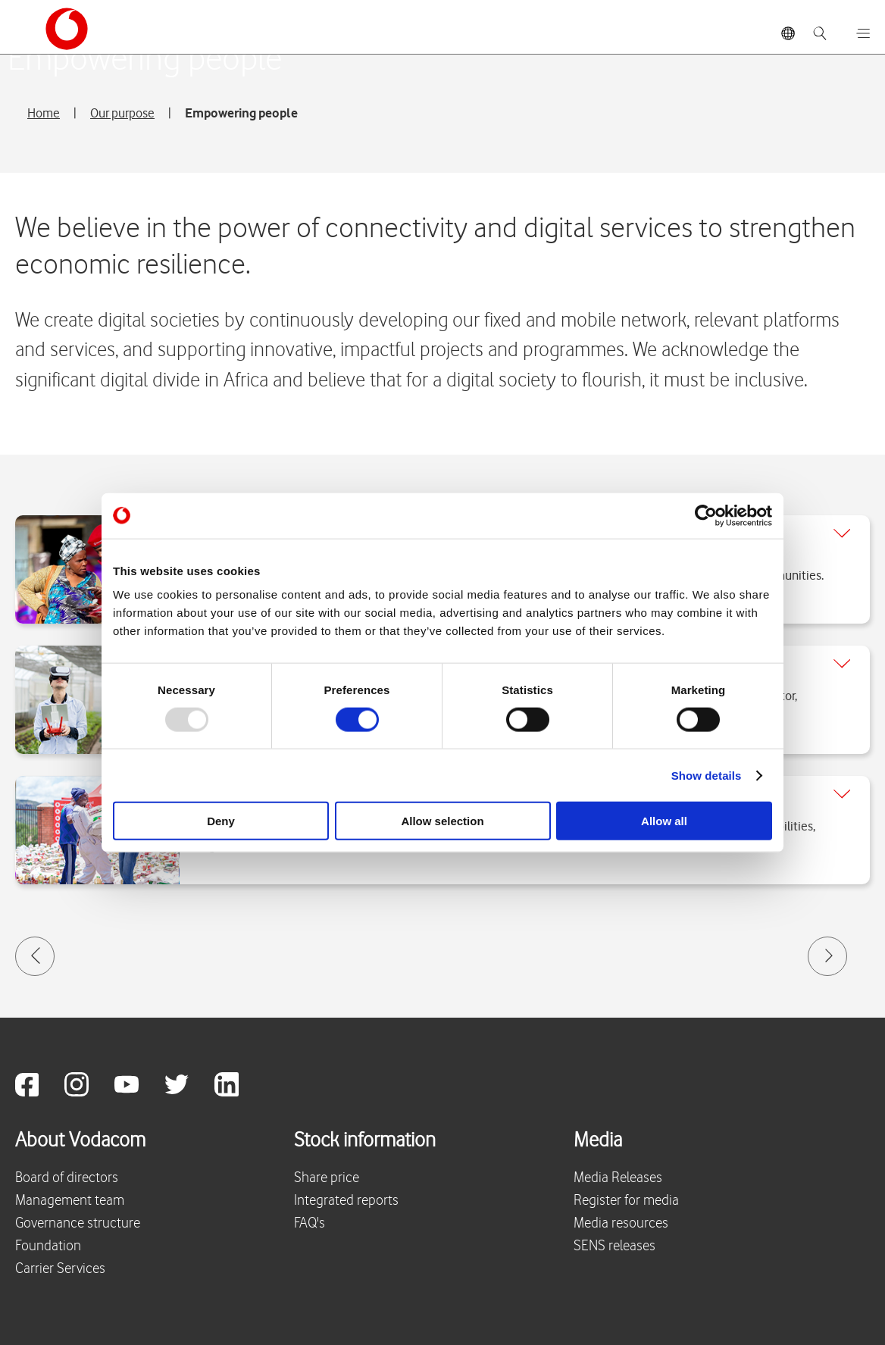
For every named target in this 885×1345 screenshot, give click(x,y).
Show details (706, 774)
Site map (329, 1315)
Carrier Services (60, 1269)
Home (43, 112)
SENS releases (614, 1246)
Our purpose (122, 112)
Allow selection (442, 821)
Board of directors (66, 1178)
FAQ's (309, 1223)
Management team (69, 1201)
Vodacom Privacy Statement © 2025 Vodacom (158, 1314)
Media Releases (618, 1178)
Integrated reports (346, 1201)
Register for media (626, 1201)
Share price (326, 1178)
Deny (221, 821)
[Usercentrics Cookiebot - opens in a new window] (706, 515)
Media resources (621, 1223)
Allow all (664, 821)
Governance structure (77, 1223)
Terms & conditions (426, 1315)
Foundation (48, 1246)
